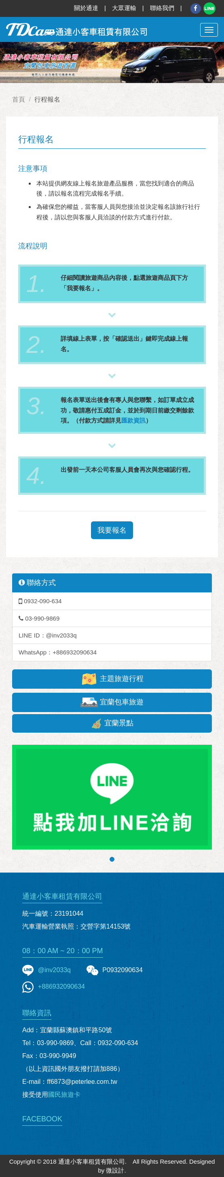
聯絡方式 (37, 583)
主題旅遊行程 (112, 679)
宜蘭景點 (112, 724)
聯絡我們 (162, 7)
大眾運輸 (124, 7)
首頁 (18, 99)
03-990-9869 (39, 618)
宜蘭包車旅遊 (112, 702)
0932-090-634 (40, 601)
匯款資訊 (133, 420)
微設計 (115, 1170)
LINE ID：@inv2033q (48, 635)
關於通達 (86, 7)
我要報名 (112, 530)
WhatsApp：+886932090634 (58, 652)
